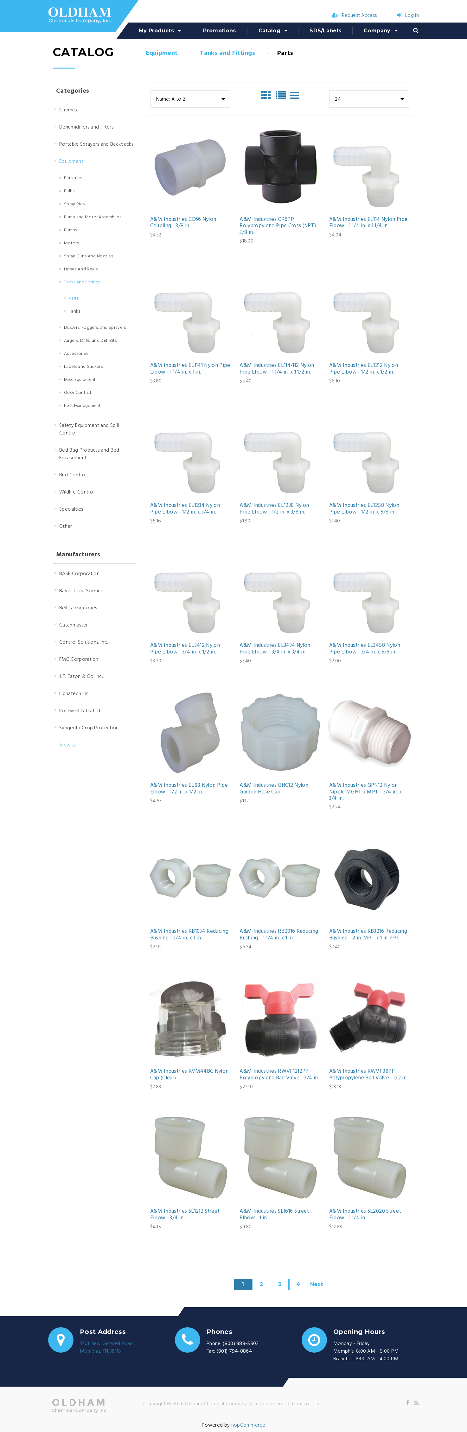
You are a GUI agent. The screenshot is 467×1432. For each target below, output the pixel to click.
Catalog (269, 31)
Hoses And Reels (81, 269)
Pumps (70, 230)
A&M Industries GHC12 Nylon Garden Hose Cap (274, 788)
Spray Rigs (74, 204)
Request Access (354, 15)
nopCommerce (248, 1425)
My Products (156, 31)
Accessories (76, 353)
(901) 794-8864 (234, 1351)
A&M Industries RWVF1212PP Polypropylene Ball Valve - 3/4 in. (279, 1074)
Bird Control (72, 475)
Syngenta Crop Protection (89, 728)
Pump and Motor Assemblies (92, 217)
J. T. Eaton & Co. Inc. (81, 677)
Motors (71, 243)
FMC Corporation (79, 659)
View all (68, 745)
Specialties (71, 509)
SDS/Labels (325, 31)
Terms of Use (306, 1404)
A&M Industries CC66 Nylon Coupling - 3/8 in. (183, 222)
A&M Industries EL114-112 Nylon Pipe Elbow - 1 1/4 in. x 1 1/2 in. (277, 368)
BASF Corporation (79, 574)
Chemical (69, 110)
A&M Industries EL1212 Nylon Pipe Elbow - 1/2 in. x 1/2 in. (363, 368)
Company (377, 31)
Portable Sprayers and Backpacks (96, 144)
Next (316, 1284)
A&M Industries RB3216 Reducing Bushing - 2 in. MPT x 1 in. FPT (368, 934)
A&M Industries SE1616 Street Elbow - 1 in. (274, 1214)
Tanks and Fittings (227, 53)
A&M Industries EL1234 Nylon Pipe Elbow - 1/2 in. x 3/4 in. (185, 508)
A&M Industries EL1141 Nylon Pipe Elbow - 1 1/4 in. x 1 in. (190, 368)
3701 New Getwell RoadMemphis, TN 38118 (106, 1348)
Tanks (74, 311)
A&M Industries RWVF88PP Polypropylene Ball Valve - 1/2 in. (368, 1074)
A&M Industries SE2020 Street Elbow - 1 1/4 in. (365, 1214)
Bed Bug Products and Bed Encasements (89, 454)
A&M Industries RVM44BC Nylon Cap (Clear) (189, 1074)
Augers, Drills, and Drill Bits (90, 340)
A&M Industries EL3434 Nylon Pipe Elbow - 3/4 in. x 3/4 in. (275, 648)
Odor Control (77, 392)
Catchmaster (73, 625)
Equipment (162, 53)
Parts (74, 298)
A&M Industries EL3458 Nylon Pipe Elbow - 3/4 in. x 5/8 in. (364, 648)
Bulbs (69, 191)
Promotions (219, 31)
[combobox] (190, 99)
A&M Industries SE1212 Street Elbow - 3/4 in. (185, 1214)
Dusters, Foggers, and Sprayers (95, 327)
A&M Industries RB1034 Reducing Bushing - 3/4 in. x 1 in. (189, 934)
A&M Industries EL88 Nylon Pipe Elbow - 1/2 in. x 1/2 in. (189, 788)
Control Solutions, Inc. (83, 642)
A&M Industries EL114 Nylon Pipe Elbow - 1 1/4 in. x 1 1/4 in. (368, 222)
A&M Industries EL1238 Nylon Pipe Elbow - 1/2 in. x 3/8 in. (274, 508)
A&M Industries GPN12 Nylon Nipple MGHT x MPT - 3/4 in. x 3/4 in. (365, 792)
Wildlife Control (76, 492)
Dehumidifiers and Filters (86, 127)
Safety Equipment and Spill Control (89, 429)
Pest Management (82, 405)
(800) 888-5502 (241, 1344)
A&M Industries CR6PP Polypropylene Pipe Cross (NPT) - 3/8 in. (279, 226)
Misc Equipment (80, 379)
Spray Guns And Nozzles (88, 256)
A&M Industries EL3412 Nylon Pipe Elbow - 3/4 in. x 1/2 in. (185, 648)
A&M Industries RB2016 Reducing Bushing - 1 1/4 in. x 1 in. (279, 934)
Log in (408, 15)
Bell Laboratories (78, 608)
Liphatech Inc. (74, 694)
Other (65, 526)
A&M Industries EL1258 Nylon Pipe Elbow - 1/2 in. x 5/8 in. (364, 508)
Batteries (73, 178)
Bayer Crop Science (81, 591)
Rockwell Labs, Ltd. (80, 711)
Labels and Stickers (83, 366)
